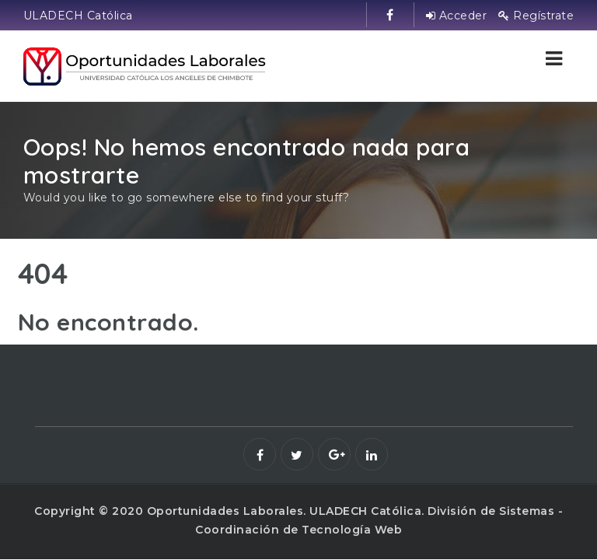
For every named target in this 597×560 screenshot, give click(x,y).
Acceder (456, 16)
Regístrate (536, 16)
